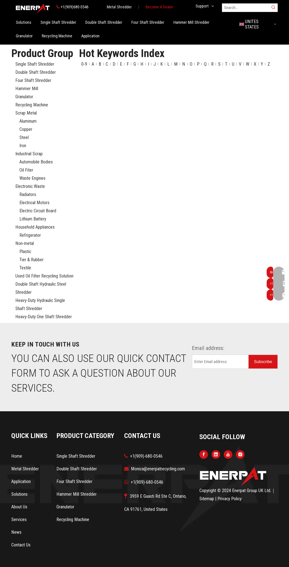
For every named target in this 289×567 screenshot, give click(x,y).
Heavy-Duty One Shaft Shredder (43, 316)
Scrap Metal (26, 113)
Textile (25, 267)
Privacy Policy (229, 498)
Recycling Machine (31, 105)
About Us (19, 507)
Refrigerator (30, 235)
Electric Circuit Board (37, 210)
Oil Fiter (26, 170)
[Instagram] (240, 454)
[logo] (233, 476)
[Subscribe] (263, 362)
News (16, 532)
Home (16, 456)
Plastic (25, 251)
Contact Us (20, 545)
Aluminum (28, 121)
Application (21, 481)
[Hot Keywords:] (273, 8)
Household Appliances (35, 227)
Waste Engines (32, 178)
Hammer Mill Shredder (76, 494)
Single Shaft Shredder (34, 64)
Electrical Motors (34, 202)
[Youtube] (228, 454)
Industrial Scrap (29, 153)
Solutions (19, 494)
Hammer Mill (26, 88)
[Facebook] (203, 454)
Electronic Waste (30, 186)
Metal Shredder (119, 7)
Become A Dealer (159, 7)
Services (19, 519)
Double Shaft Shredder (35, 72)
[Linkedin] (216, 454)
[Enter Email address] (219, 361)
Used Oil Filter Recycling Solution (44, 276)
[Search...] (245, 8)
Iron (22, 145)
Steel (24, 137)
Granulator (24, 96)
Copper (25, 129)
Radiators (27, 194)
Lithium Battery (32, 219)
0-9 (84, 64)
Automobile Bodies (36, 162)
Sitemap (206, 498)
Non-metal (24, 243)
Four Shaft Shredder (33, 80)
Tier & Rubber (31, 259)
